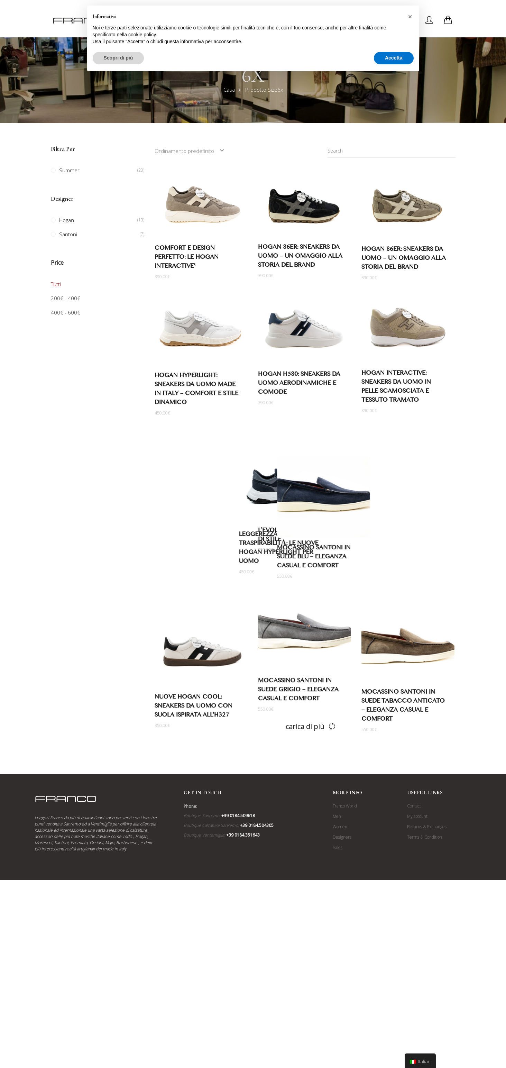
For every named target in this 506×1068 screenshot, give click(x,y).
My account (417, 928)
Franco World (345, 918)
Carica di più (305, 838)
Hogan (66, 220)
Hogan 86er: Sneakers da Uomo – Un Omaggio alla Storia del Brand (300, 257)
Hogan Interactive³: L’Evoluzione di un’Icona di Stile (291, 551)
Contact (414, 918)
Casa (229, 89)
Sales (337, 959)
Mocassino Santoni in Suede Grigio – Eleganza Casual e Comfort (290, 728)
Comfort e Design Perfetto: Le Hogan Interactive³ (187, 258)
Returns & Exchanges (427, 938)
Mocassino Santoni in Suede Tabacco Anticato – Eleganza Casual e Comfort (403, 740)
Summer (69, 170)
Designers (342, 949)
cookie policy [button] (142, 34)
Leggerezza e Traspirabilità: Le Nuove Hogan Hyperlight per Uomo (201, 570)
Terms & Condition (424, 949)
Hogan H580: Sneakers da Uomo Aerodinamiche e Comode (291, 388)
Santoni (68, 234)
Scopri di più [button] (118, 58)
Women (340, 938)
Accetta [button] (394, 58)
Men (337, 928)
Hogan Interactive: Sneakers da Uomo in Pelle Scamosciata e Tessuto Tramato (396, 391)
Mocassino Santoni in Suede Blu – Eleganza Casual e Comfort (398, 578)
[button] (410, 16)
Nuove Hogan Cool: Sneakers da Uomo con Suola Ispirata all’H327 (201, 742)
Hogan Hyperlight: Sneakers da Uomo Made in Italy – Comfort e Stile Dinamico (204, 393)
